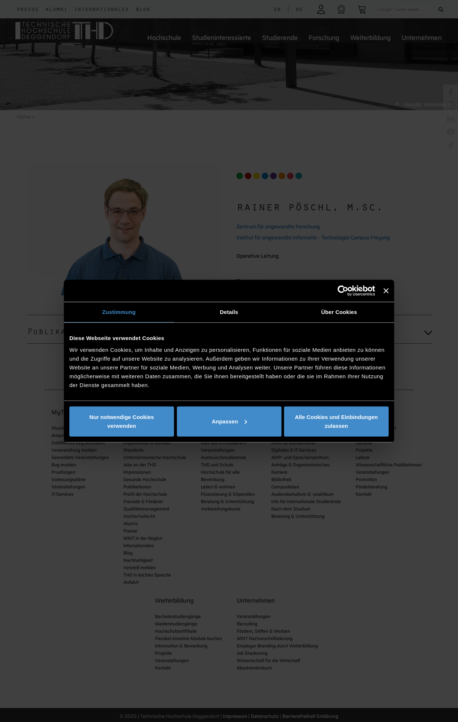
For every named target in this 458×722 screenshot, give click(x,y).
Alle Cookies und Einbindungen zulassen (336, 421)
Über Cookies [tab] (339, 312)
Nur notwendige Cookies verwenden (122, 421)
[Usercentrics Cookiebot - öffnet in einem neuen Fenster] (343, 290)
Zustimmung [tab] (119, 312)
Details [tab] (229, 312)
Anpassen (229, 421)
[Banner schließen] (386, 290)
